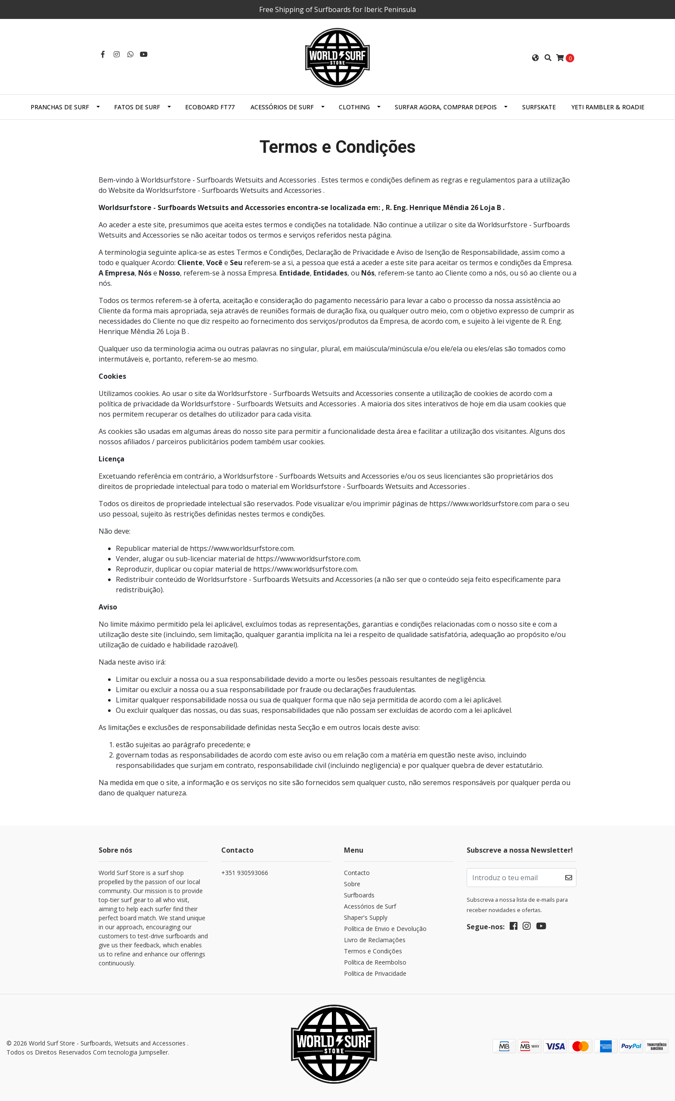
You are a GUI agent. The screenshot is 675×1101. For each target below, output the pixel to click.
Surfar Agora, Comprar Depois (446, 107)
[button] (535, 58)
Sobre (352, 884)
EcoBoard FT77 (210, 107)
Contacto (357, 873)
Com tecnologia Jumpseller (130, 1052)
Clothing (354, 107)
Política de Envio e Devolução (385, 929)
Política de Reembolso (375, 962)
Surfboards (359, 895)
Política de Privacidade (375, 973)
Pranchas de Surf (60, 107)
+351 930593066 (244, 873)
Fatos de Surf (137, 107)
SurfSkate (539, 107)
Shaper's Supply (365, 917)
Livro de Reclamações (375, 940)
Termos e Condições (373, 951)
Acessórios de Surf (282, 107)
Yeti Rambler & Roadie (607, 107)
